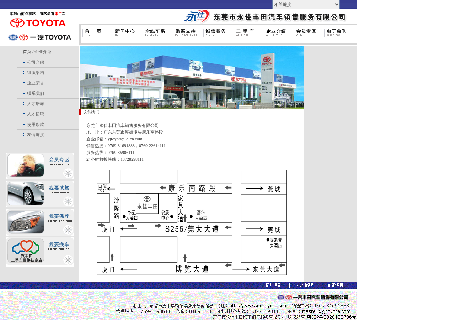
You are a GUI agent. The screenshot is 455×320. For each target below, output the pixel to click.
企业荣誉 (35, 83)
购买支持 (186, 36)
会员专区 (307, 36)
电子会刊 (337, 36)
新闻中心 (126, 36)
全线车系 (156, 36)
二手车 (247, 36)
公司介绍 (35, 62)
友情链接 (35, 134)
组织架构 (35, 72)
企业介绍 (277, 36)
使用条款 (35, 124)
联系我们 (35, 93)
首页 (95, 36)
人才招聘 (35, 114)
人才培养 (35, 103)
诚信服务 (216, 36)
